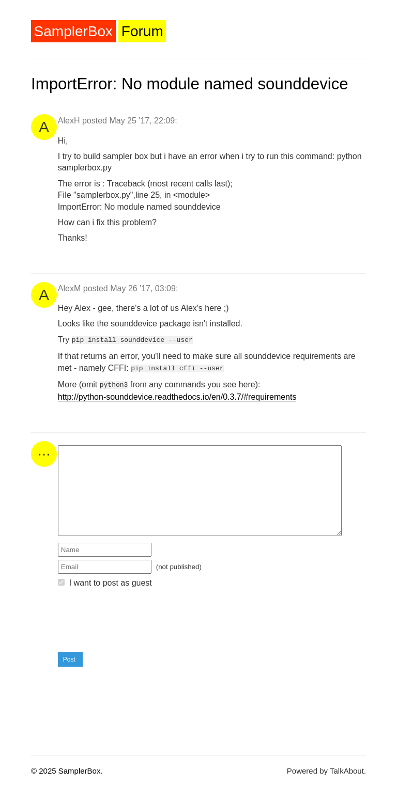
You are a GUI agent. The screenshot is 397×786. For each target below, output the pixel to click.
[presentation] (136, 618)
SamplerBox (73, 31)
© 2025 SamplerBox (65, 767)
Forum (142, 31)
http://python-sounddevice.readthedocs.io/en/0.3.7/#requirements (177, 393)
